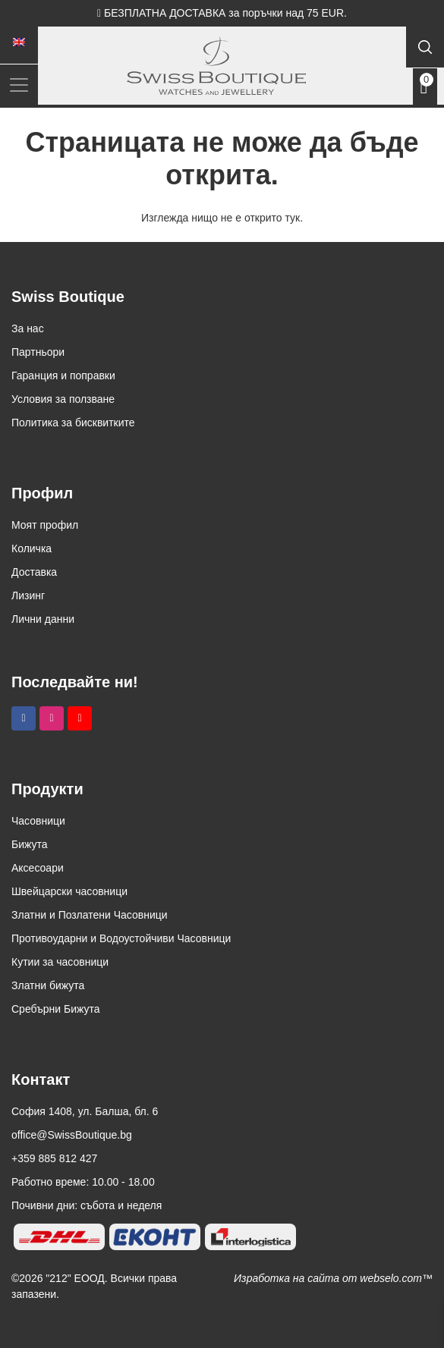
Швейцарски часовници (69, 891)
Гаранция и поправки (63, 375)
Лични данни (42, 619)
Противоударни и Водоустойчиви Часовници (121, 938)
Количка (31, 548)
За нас (27, 328)
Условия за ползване (63, 399)
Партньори (38, 352)
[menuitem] (19, 42)
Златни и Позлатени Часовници (89, 915)
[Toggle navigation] (19, 84)
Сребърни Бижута (55, 1009)
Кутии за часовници (60, 962)
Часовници (38, 821)
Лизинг (28, 595)
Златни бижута (47, 985)
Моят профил (44, 525)
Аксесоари (37, 868)
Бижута (29, 844)
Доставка (34, 572)
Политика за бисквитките (73, 422)
